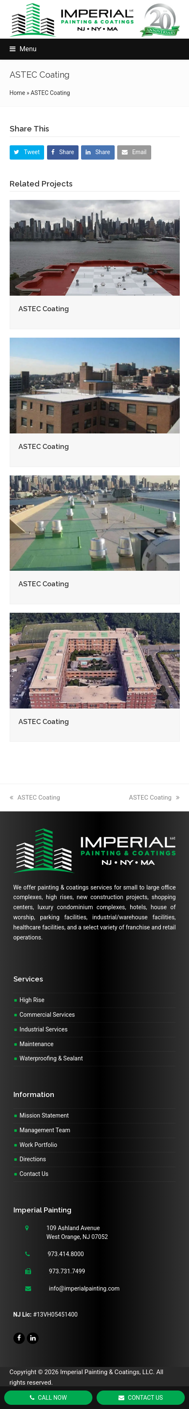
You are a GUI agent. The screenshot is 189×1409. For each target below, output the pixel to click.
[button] (23, 49)
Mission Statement (44, 1115)
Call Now (48, 1397)
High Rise (32, 1000)
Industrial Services (44, 1029)
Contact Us (34, 1173)
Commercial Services (47, 1014)
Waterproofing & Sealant (51, 1058)
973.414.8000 (66, 1254)
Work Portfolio (39, 1144)
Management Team (45, 1130)
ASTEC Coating (43, 309)
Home (17, 92)
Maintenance (37, 1044)
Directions (33, 1159)
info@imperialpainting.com (84, 1288)
